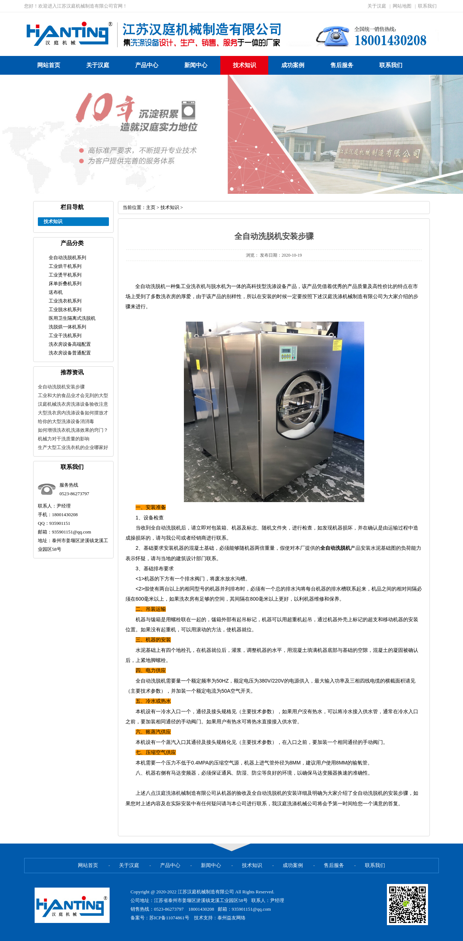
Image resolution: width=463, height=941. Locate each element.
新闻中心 (195, 65)
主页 (150, 207)
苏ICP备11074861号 (169, 917)
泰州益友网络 (231, 917)
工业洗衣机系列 (65, 301)
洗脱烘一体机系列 (67, 327)
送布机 (56, 292)
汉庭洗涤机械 (171, 793)
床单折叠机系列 (65, 283)
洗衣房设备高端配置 (70, 344)
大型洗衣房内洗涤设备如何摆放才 (73, 412)
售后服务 (341, 65)
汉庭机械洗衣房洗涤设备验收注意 (73, 404)
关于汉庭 (376, 6)
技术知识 (244, 65)
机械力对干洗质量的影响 (63, 438)
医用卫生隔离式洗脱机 (72, 318)
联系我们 (427, 6)
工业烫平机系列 (65, 275)
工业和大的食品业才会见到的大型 (73, 395)
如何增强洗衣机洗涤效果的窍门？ (73, 430)
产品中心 (146, 65)
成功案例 (292, 65)
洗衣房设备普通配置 (70, 353)
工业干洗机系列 (65, 335)
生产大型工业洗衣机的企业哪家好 (73, 447)
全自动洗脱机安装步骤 (61, 386)
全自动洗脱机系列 (67, 257)
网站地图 (402, 6)
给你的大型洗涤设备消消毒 (66, 421)
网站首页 (48, 65)
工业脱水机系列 (65, 309)
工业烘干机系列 (65, 266)
